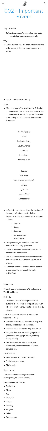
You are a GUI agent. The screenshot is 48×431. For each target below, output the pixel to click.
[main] (24, 13)
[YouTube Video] (24, 75)
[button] (3, 3)
